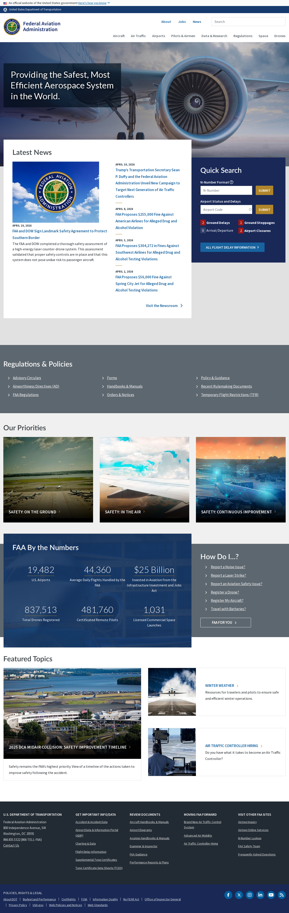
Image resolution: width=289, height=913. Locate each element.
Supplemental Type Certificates (96, 860)
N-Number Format (214, 182)
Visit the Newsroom (164, 305)
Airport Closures (257, 230)
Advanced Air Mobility (198, 835)
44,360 (97, 569)
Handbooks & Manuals (125, 386)
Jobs (182, 21)
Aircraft (119, 36)
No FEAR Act (131, 899)
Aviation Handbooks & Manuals (149, 838)
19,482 (40, 569)
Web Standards (98, 905)
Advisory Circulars (27, 377)
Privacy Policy (18, 905)
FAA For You (226, 622)
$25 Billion (154, 569)
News (197, 21)
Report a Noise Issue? (228, 566)
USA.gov (38, 905)
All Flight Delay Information (232, 247)
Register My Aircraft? (227, 600)
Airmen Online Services (253, 830)
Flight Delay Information (91, 852)
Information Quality (105, 899)
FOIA (84, 899)
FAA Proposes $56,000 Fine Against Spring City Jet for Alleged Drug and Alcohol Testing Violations (144, 284)
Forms (112, 377)
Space (263, 36)
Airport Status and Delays (220, 201)
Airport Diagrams (141, 830)
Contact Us (11, 845)
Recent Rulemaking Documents (226, 386)
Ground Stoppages (259, 222)
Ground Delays (218, 222)
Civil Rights (69, 899)
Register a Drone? (225, 592)
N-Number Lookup (249, 838)
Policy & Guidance (215, 377)
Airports (158, 36)
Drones (279, 36)
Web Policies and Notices (65, 905)
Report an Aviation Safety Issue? (236, 583)
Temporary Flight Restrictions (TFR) (230, 394)
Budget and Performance (39, 899)
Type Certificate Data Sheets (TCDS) (99, 868)
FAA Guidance (138, 854)
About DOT (10, 899)
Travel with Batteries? (228, 608)
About (166, 21)
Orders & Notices (120, 394)
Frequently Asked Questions (256, 854)
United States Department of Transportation (35, 9)
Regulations (242, 36)
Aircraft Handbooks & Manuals (149, 822)
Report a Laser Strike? (228, 575)
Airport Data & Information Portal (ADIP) (97, 832)
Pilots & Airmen (183, 36)
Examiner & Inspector (143, 846)
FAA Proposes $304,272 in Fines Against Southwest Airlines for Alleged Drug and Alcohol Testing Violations (148, 252)
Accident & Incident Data (92, 822)
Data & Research (214, 36)
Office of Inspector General (163, 899)
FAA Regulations (26, 394)
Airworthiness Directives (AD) (36, 386)
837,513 (41, 609)
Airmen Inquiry (247, 822)
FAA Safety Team (249, 846)
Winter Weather (221, 685)
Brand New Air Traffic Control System (202, 824)
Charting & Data (86, 843)
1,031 (154, 609)
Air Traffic (138, 36)
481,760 (97, 609)
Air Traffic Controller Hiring (233, 745)
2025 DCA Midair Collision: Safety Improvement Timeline (68, 747)
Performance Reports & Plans (149, 862)
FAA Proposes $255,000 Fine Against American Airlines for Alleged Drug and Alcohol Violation (146, 221)
